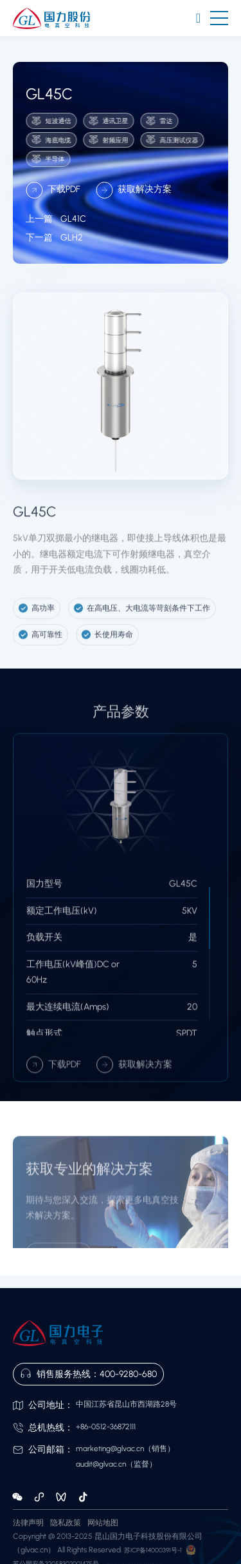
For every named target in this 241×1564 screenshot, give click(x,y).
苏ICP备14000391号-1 (153, 1550)
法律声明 (28, 1522)
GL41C (56, 229)
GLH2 (54, 249)
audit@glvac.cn (101, 1464)
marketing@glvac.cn (110, 1448)
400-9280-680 (128, 1374)
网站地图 (102, 1522)
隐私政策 (65, 1522)
